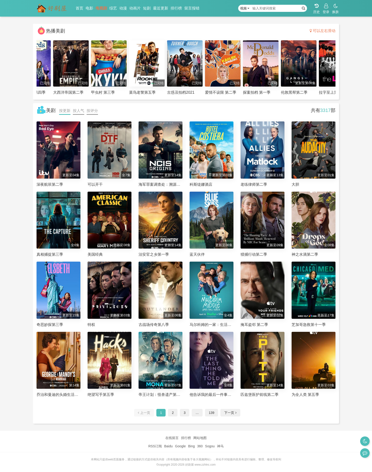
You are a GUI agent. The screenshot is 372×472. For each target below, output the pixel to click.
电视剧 (101, 8)
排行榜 (176, 8)
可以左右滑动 (322, 31)
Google (180, 446)
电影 (89, 8)
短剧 (147, 8)
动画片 (135, 8)
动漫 (123, 8)
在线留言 (172, 438)
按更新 (64, 111)
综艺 (113, 8)
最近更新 (160, 8)
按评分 (92, 111)
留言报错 (192, 8)
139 (211, 413)
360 (200, 446)
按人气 (78, 111)
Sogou (209, 446)
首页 (79, 8)
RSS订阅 (155, 446)
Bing (191, 446)
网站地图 (200, 438)
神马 (220, 446)
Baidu (168, 446)
